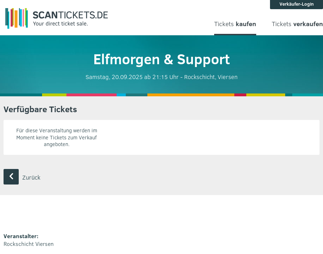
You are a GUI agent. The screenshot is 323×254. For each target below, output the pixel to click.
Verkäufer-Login (297, 4)
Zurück (22, 177)
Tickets (235, 24)
